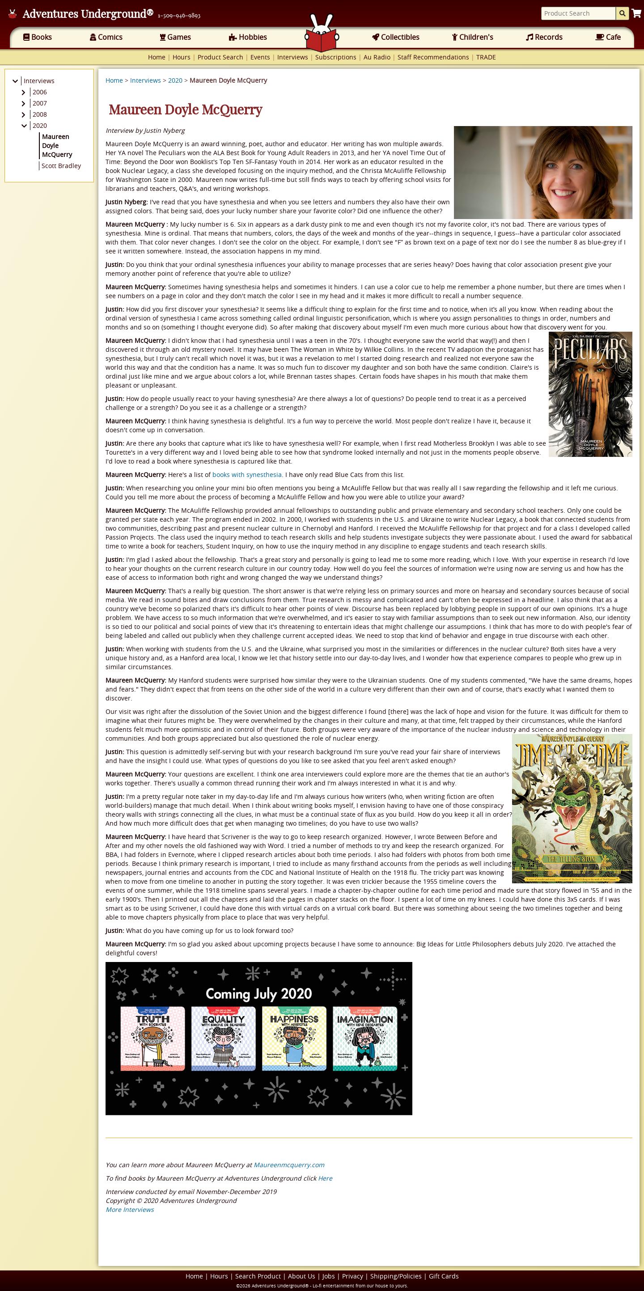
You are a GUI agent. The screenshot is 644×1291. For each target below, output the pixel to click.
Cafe (608, 37)
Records (544, 37)
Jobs (328, 1276)
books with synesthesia (247, 474)
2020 (175, 80)
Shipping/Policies (396, 1276)
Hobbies (248, 37)
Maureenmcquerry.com (289, 1164)
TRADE (486, 57)
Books (37, 37)
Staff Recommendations (433, 57)
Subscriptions (335, 57)
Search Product (258, 1276)
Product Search (220, 57)
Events (260, 57)
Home (156, 57)
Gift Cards (444, 1276)
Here (325, 1178)
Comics (106, 37)
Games (175, 37)
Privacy (352, 1276)
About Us (301, 1276)
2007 (40, 103)
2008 (40, 114)
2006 (40, 92)
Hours (182, 57)
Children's (472, 37)
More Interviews (130, 1209)
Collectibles (395, 37)
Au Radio (377, 57)
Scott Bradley (61, 165)
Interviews (292, 57)
